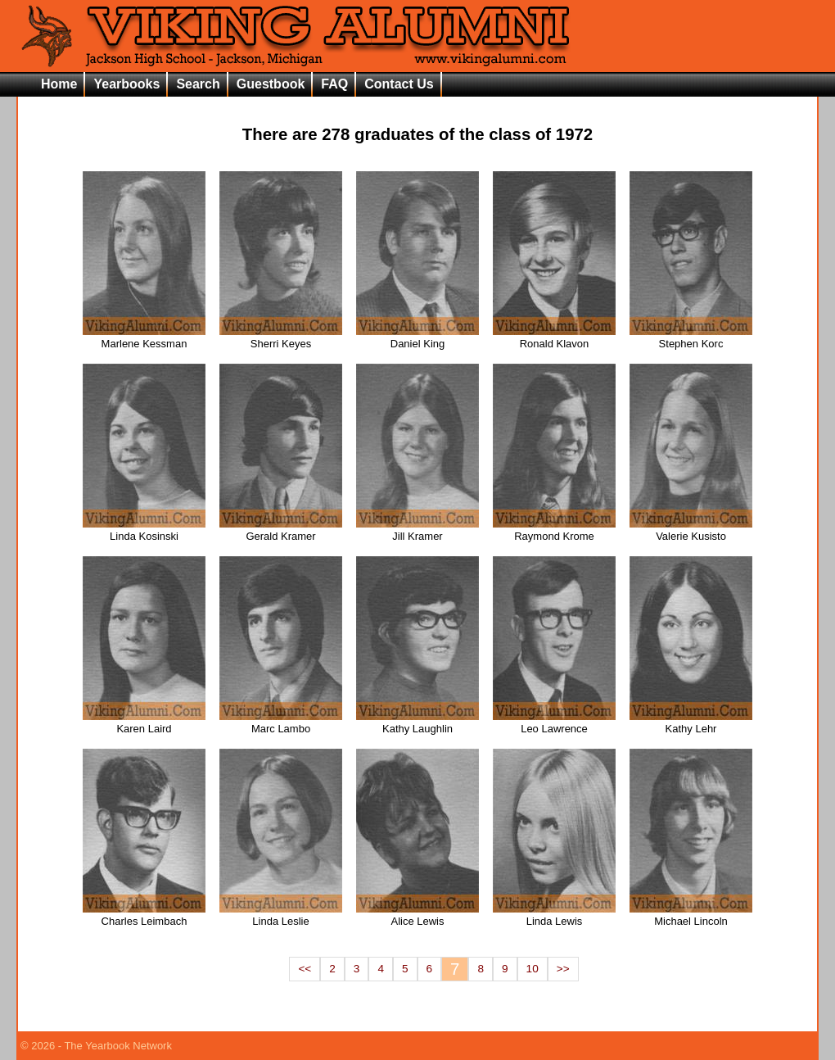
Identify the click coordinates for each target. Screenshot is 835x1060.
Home (59, 84)
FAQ (334, 84)
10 (532, 969)
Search (197, 84)
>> (563, 969)
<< (304, 969)
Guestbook (271, 84)
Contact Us (398, 84)
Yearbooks (126, 84)
